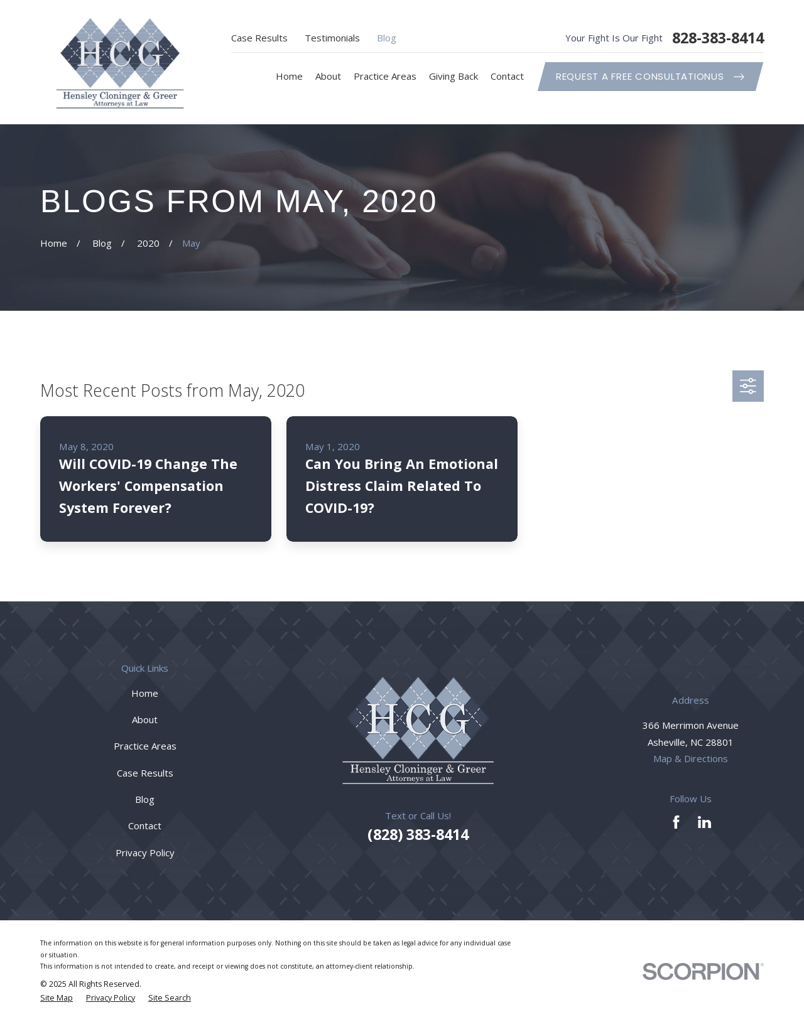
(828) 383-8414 (418, 834)
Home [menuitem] (289, 76)
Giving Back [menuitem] (453, 76)
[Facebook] (676, 822)
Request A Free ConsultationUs (650, 76)
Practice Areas (145, 746)
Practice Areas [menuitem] (385, 76)
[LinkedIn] (704, 822)
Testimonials (332, 37)
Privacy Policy (145, 852)
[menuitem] (56, 998)
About (145, 719)
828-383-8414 (718, 38)
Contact (144, 825)
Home (144, 693)
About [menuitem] (328, 76)
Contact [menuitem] (507, 76)
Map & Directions (690, 758)
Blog (386, 37)
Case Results (259, 37)
